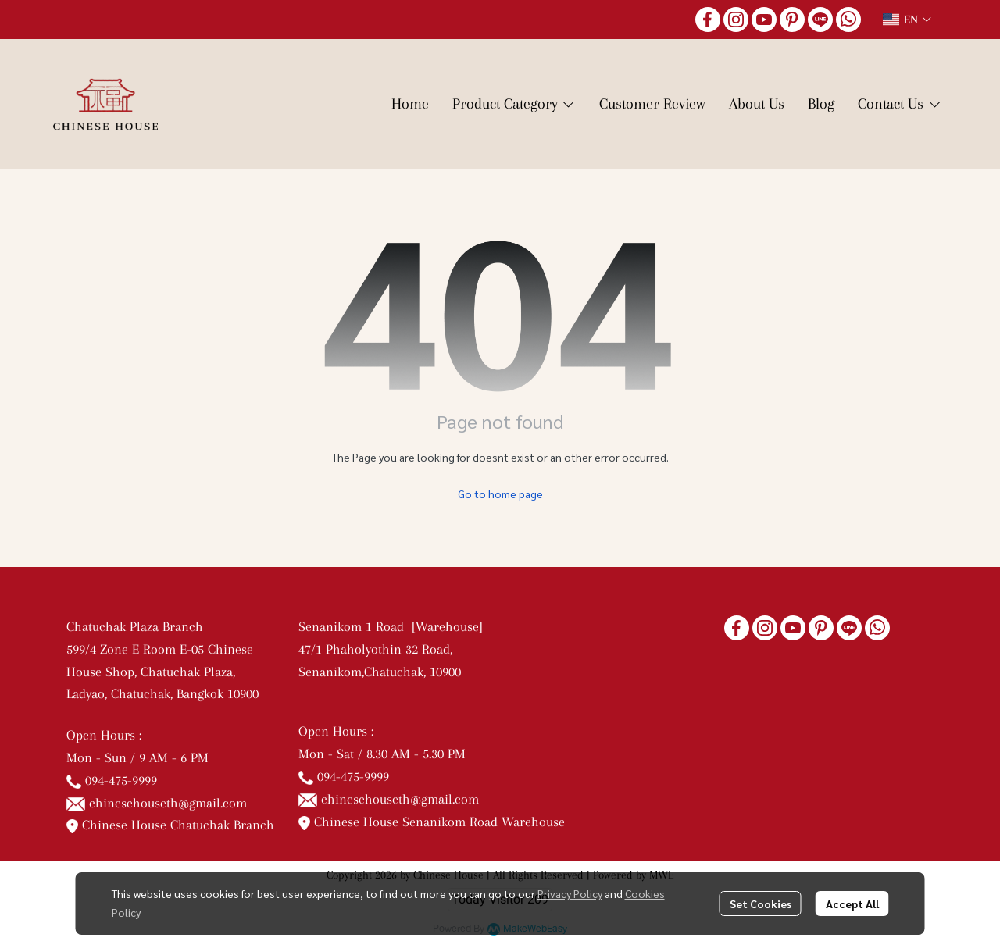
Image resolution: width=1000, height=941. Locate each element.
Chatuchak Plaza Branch (134, 626)
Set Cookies (760, 903)
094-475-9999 (121, 780)
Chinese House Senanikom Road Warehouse (431, 821)
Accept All (852, 903)
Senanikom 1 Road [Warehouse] (394, 626)
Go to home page (500, 494)
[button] (907, 19)
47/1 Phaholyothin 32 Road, (375, 649)
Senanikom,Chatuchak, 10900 (379, 671)
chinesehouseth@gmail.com (168, 803)
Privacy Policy (570, 893)
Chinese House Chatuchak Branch (170, 824)
